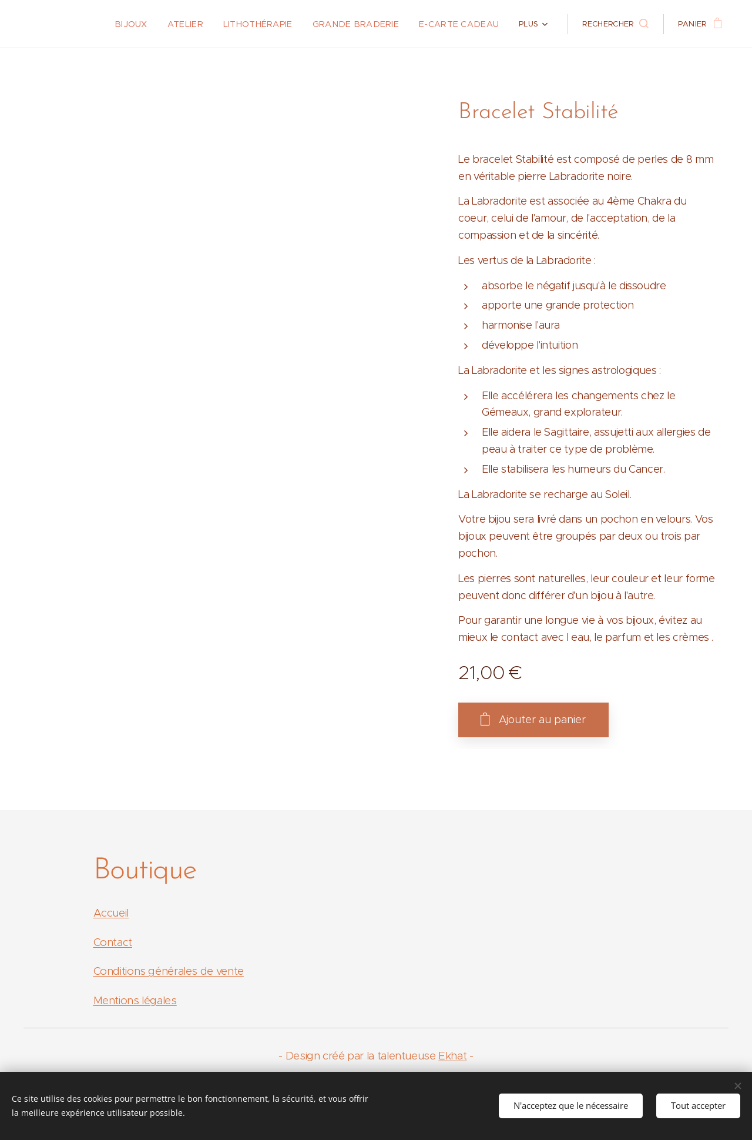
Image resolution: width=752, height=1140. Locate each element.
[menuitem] (93, 24)
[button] (615, 24)
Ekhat (452, 1055)
